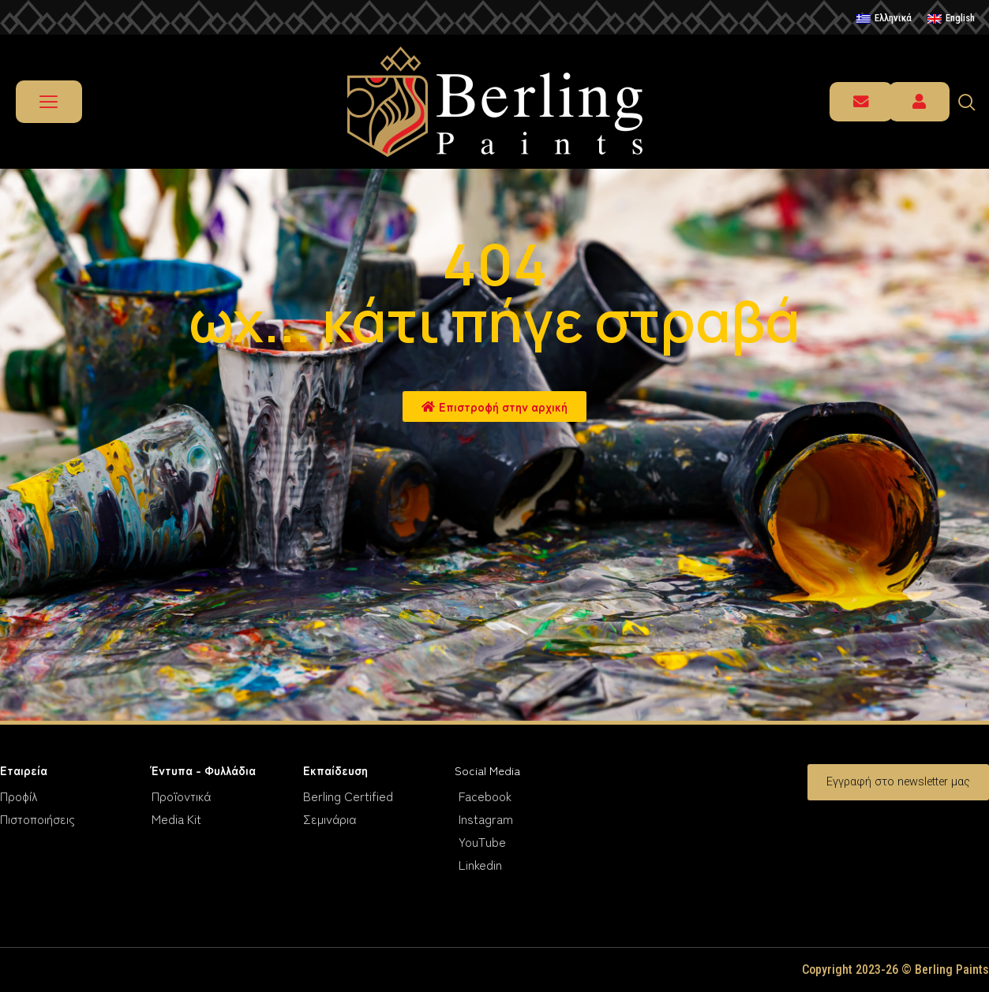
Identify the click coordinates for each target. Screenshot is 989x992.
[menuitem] (884, 18)
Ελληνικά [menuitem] (893, 18)
